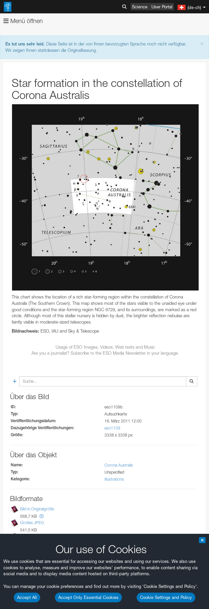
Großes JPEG (32, 522)
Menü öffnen (23, 20)
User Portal (161, 6)
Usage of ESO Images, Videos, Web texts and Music (105, 347)
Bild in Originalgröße (37, 508)
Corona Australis (118, 465)
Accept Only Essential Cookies (88, 597)
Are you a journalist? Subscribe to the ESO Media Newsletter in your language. (105, 353)
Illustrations (114, 479)
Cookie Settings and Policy (166, 597)
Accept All (27, 597)
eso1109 (112, 428)
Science (139, 6)
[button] (42, 516)
